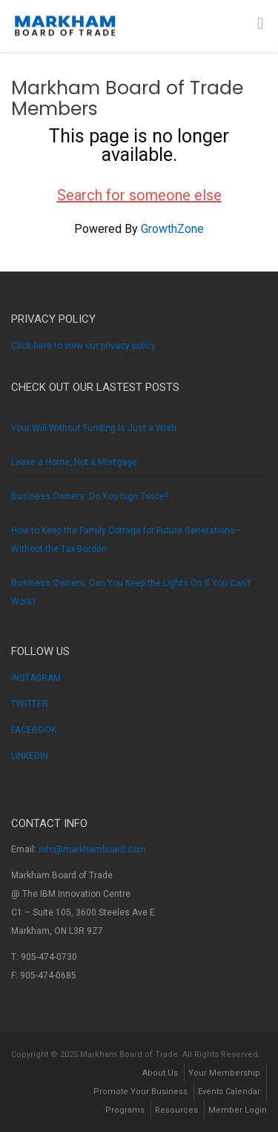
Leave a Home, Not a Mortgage (74, 462)
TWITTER (29, 704)
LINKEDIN (29, 756)
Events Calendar (229, 1091)
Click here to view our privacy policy (83, 345)
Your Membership (224, 1073)
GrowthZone (172, 229)
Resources (176, 1110)
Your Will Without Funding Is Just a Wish (93, 428)
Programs (125, 1110)
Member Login (237, 1110)
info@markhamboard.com (92, 849)
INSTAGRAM (36, 678)
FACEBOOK (33, 730)
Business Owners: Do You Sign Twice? (89, 496)
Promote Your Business (140, 1091)
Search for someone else (139, 195)
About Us (160, 1073)
